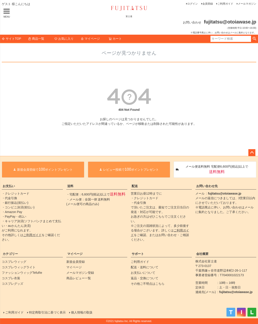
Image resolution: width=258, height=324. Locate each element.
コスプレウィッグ (14, 261)
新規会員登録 (75, 261)
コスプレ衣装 (11, 278)
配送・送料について (144, 267)
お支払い (9, 186)
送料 (70, 186)
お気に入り (64, 38)
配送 (135, 186)
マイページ (90, 38)
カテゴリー (10, 254)
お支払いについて (143, 272)
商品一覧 (36, 38)
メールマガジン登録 (80, 272)
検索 (254, 39)
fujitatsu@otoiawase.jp (224, 193)
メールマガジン (247, 3)
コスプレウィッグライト (18, 267)
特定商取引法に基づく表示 (47, 312)
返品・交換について (144, 278)
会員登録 (207, 3)
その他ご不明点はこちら (147, 283)
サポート (138, 254)
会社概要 (202, 254)
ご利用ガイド (225, 3)
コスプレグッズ (12, 283)
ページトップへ (251, 152)
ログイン (192, 3)
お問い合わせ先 (207, 186)
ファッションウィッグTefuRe (22, 272)
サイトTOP (11, 38)
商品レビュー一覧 (78, 278)
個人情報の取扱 (81, 312)
